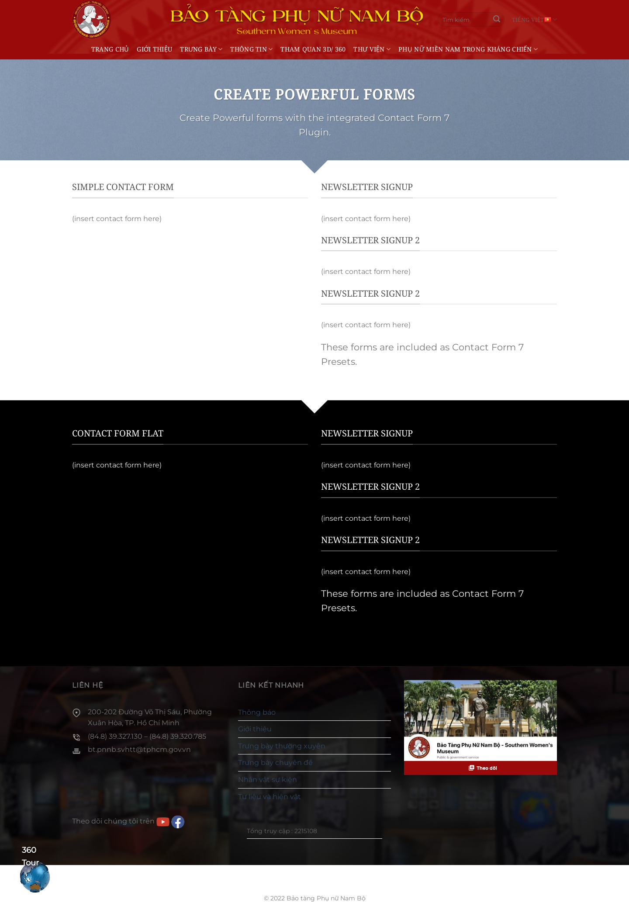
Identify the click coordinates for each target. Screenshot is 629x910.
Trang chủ (110, 49)
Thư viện (372, 49)
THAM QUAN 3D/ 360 (313, 49)
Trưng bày (201, 49)
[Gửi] (496, 19)
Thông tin (251, 49)
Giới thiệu (154, 49)
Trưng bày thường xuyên (281, 746)
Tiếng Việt (534, 19)
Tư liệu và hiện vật (269, 796)
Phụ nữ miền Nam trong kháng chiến (468, 49)
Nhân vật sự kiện (267, 779)
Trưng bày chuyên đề (275, 762)
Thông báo (257, 712)
